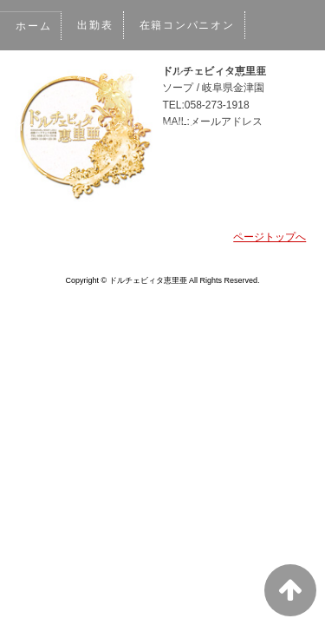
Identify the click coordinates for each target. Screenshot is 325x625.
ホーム (34, 26)
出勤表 (96, 25)
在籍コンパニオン (190, 25)
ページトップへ (269, 237)
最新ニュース (214, 75)
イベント (40, 126)
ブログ (108, 126)
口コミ (34, 176)
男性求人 (177, 126)
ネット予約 (258, 126)
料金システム (115, 75)
